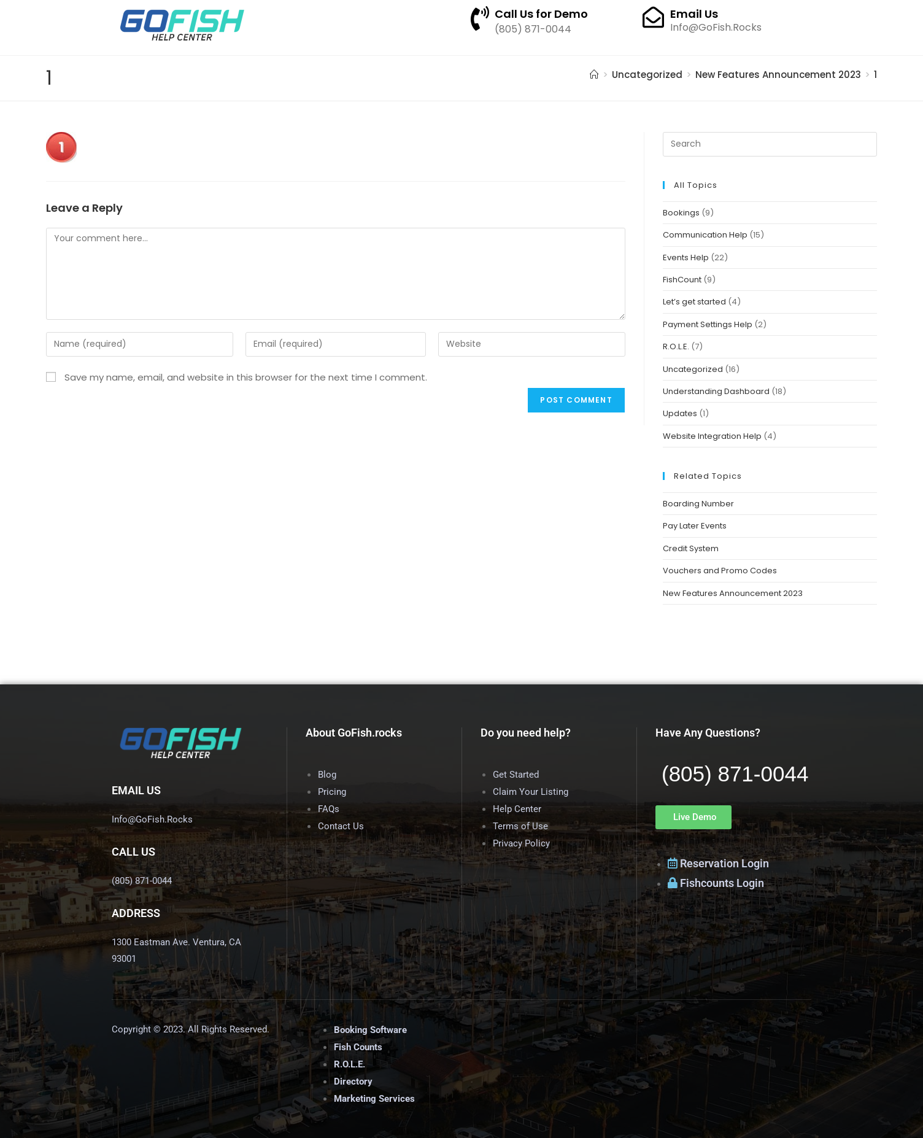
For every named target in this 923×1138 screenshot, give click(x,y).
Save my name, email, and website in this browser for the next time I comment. (245, 377)
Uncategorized (693, 369)
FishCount (682, 279)
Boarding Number (698, 503)
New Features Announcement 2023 (733, 593)
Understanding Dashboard (716, 391)
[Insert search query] (770, 144)
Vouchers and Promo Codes (720, 570)
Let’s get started (694, 302)
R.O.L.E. (676, 346)
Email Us (694, 13)
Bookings (681, 213)
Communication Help (705, 235)
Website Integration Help (712, 436)
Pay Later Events (695, 526)
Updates (680, 413)
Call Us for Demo (541, 13)
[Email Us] (653, 17)
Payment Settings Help (707, 324)
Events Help (686, 257)
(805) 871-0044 (735, 774)
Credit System (691, 548)
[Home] (594, 74)
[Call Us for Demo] (480, 18)
